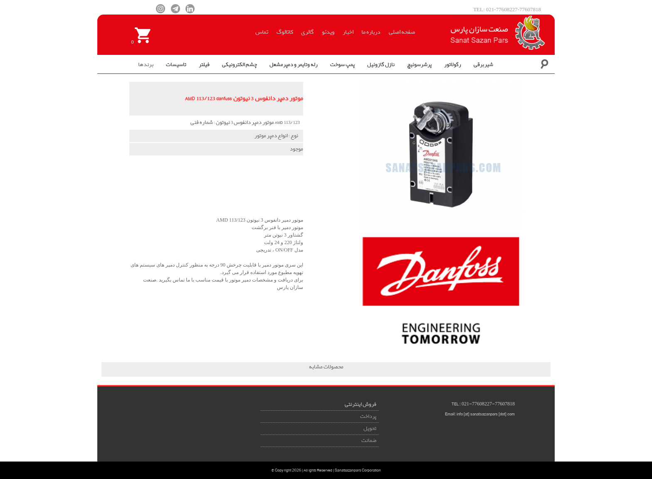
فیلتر (204, 64)
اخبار (348, 32)
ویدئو (328, 32)
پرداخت (368, 416)
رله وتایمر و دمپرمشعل (293, 64)
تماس (261, 32)
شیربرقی (483, 64)
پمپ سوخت (342, 64)
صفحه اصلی (402, 32)
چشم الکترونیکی (239, 64)
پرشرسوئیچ (419, 64)
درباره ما (370, 32)
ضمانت (368, 440)
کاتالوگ (285, 32)
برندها (145, 64)
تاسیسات (176, 64)
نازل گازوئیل (381, 64)
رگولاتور (452, 64)
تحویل (369, 428)
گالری (307, 32)
